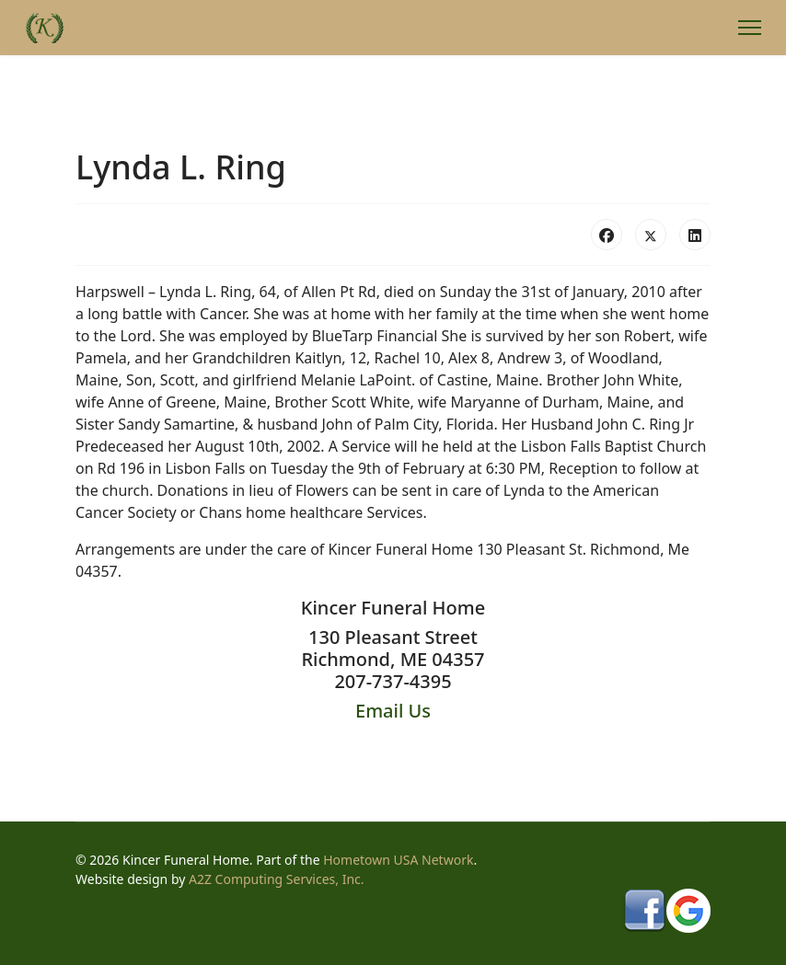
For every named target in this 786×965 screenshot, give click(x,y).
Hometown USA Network (398, 859)
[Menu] (749, 27)
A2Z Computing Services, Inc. (276, 879)
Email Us (393, 710)
